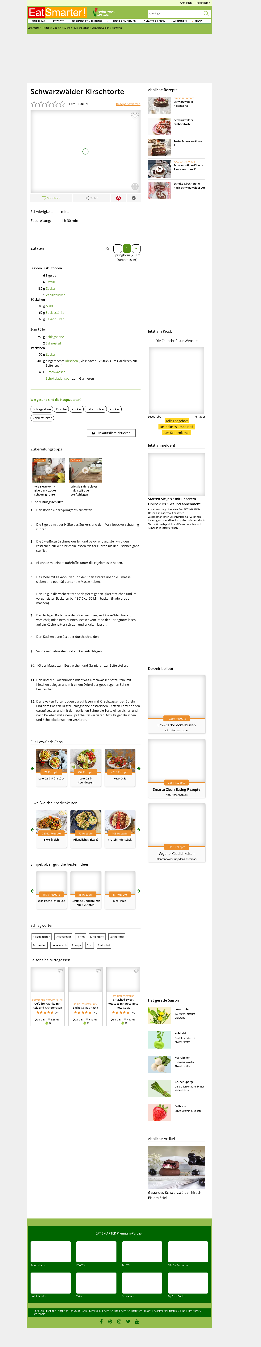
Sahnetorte (117, 937)
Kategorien (40, 1314)
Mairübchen (182, 1057)
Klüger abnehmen (123, 21)
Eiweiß (50, 282)
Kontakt (75, 1311)
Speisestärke (55, 312)
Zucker (51, 288)
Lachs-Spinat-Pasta (85, 1007)
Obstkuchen (63, 937)
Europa (76, 945)
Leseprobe (154, 416)
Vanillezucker (55, 295)
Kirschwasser (55, 372)
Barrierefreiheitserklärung (169, 1311)
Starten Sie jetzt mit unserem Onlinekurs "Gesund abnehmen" (176, 479)
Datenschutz (111, 1311)
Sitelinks (63, 1311)
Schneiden (39, 945)
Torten (80, 937)
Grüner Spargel (184, 1082)
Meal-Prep (119, 901)
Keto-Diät (120, 778)
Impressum (95, 1311)
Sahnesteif (53, 343)
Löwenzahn (182, 1009)
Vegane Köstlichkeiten (177, 853)
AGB (84, 1311)
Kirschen (71, 361)
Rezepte (58, 21)
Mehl (49, 306)
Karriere (51, 1311)
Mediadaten (194, 1311)
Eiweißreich (51, 839)
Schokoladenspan (58, 378)
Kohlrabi (180, 1033)
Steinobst (104, 945)
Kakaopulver (55, 319)
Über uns (39, 1311)
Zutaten (37, 248)
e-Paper (200, 416)
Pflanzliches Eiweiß (85, 839)
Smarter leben (154, 21)
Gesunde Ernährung (87, 21)
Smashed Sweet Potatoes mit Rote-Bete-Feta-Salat (123, 1003)
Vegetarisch (59, 945)
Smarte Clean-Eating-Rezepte (176, 789)
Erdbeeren (181, 1106)
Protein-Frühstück (120, 839)
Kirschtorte (97, 937)
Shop (198, 21)
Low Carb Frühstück (51, 778)
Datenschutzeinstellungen (136, 1311)
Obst (89, 945)
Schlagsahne (55, 337)
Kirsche (61, 409)
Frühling (38, 21)
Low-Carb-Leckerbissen (177, 725)
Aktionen (180, 21)
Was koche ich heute (51, 901)
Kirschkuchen (41, 937)
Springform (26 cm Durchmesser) (127, 257)
